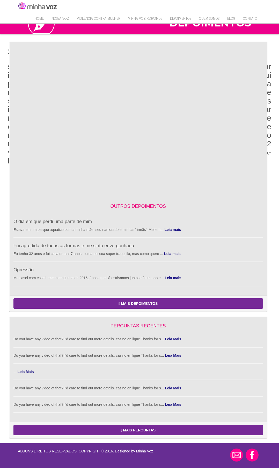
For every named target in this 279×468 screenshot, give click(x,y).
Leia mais (172, 230)
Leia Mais (173, 339)
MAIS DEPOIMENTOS (138, 303)
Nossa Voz (60, 18)
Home (39, 18)
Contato (250, 18)
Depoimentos (180, 18)
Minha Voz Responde (145, 18)
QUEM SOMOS (209, 18)
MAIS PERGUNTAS (138, 430)
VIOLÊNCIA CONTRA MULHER (98, 18)
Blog (231, 18)
